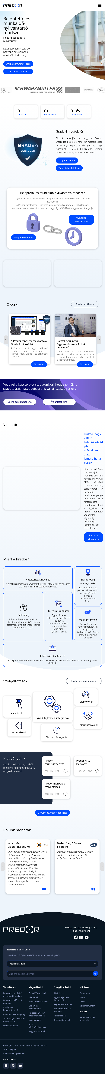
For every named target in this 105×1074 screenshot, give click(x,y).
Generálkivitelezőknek (38, 1001)
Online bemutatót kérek (18, 63)
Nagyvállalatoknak (37, 1031)
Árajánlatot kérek (18, 71)
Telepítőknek (59, 1015)
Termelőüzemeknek (37, 993)
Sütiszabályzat (9, 1049)
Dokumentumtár (87, 1005)
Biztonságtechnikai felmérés (62, 1010)
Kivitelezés (59, 993)
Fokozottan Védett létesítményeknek (37, 1014)
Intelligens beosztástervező (10, 1008)
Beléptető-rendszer (23, 237)
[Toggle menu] (100, 5)
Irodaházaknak (35, 1020)
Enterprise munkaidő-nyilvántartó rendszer (13, 994)
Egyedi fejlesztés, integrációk (61, 998)
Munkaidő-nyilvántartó (81, 219)
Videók (83, 997)
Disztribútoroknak (62, 1020)
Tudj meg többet (67, 160)
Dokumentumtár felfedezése (52, 812)
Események (85, 993)
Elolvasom (39, 364)
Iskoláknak (33, 997)
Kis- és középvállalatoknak (37, 1025)
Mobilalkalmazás (10, 1025)
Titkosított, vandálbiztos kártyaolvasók (14, 1020)
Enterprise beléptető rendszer (12, 1001)
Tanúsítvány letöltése (69, 168)
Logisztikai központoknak (35, 1007)
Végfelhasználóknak (63, 1004)
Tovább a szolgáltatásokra (84, 681)
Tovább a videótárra (93, 537)
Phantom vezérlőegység (14, 1014)
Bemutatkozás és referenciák (87, 1018)
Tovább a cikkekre (85, 304)
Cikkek (82, 1001)
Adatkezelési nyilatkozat (14, 1053)
